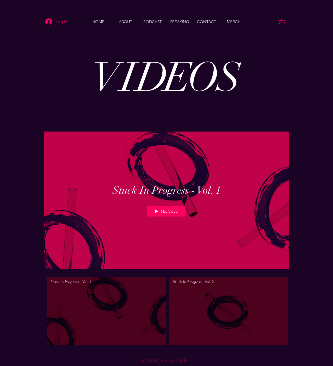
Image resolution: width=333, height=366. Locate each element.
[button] (284, 21)
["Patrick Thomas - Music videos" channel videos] (166, 312)
